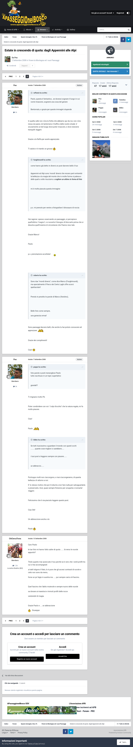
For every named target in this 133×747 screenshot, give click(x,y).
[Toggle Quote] (32, 93)
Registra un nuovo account (27, 659)
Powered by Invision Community (120, 733)
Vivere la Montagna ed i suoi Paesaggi (44, 60)
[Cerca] (104, 29)
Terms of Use (33, 744)
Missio (29, 30)
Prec (11, 76)
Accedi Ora (62, 656)
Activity (57, 30)
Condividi (11, 66)
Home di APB (12, 30)
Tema (12, 733)
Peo (16, 58)
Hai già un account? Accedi (102, 13)
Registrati (120, 13)
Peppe (100, 108)
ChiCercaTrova (15, 539)
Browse (43, 30)
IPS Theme (5, 730)
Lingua (5, 733)
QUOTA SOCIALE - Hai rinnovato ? (105, 71)
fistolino (122, 100)
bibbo (121, 108)
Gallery (72, 30)
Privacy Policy (22, 733)
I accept (123, 742)
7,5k (15, 566)
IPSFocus (15, 730)
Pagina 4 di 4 (37, 76)
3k (15, 112)
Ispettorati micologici (101, 64)
